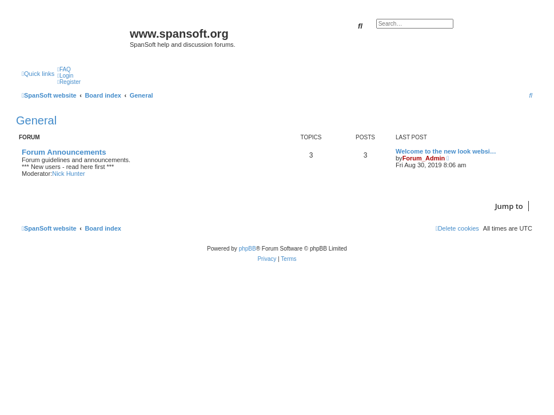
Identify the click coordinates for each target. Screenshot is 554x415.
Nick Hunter (68, 173)
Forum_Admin (423, 158)
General (36, 120)
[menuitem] (64, 69)
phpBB (247, 248)
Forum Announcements (64, 152)
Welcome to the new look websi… (446, 151)
